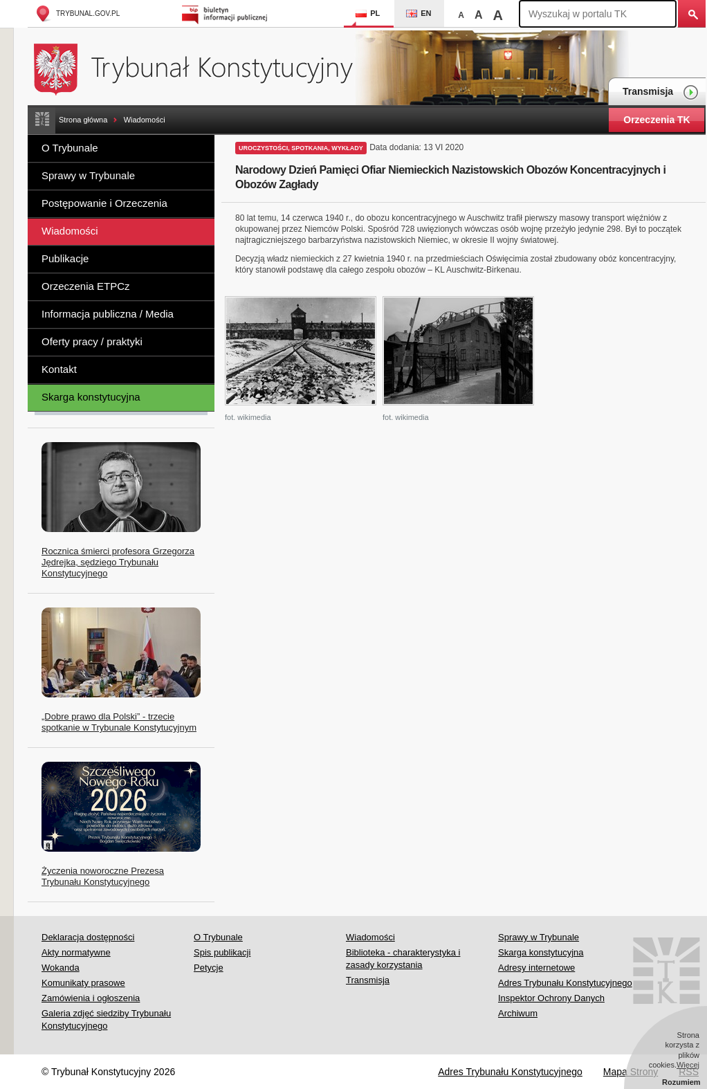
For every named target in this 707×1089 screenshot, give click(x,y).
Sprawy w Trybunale (88, 175)
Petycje (208, 967)
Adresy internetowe (536, 967)
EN (418, 13)
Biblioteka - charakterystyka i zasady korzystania (403, 958)
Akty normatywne (76, 952)
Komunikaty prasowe (83, 983)
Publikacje (65, 258)
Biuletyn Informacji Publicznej (226, 13)
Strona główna (83, 120)
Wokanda (61, 967)
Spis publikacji (222, 952)
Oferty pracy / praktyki (92, 341)
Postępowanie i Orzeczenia (104, 203)
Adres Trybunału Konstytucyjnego (565, 983)
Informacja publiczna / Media (108, 314)
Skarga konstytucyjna (91, 397)
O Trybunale (70, 148)
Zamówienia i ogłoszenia (91, 998)
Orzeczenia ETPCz (86, 286)
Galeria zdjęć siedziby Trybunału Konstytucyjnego (106, 1019)
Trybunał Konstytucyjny (201, 67)
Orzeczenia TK (656, 119)
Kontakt (59, 369)
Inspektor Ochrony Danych (551, 998)
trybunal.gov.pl (77, 13)
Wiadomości (144, 120)
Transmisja (661, 92)
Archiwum (518, 1013)
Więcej (688, 1065)
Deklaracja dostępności (88, 937)
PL (368, 13)
